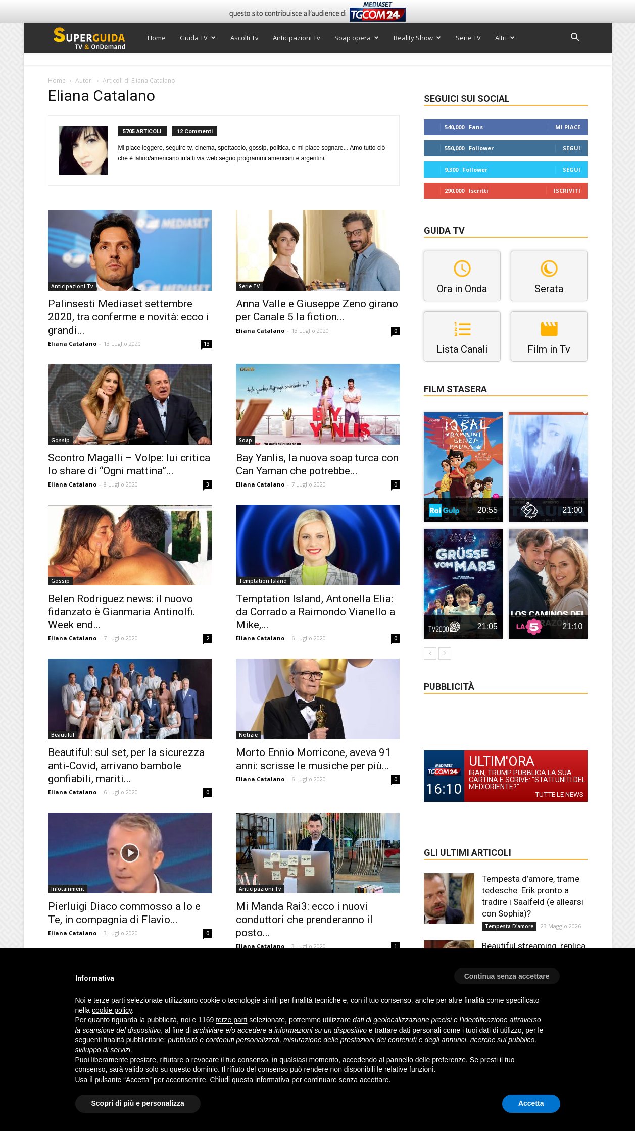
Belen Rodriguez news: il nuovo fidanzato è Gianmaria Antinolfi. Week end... (122, 612)
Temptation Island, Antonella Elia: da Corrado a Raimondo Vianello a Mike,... (315, 612)
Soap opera (356, 37)
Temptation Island (263, 580)
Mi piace (567, 127)
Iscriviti (567, 190)
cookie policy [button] (112, 1010)
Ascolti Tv (244, 37)
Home (157, 37)
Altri (505, 37)
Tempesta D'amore (509, 926)
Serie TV (468, 37)
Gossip (60, 440)
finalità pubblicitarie (134, 1040)
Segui (571, 148)
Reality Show (417, 37)
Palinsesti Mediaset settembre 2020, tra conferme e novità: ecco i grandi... (128, 317)
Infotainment (67, 888)
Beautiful (62, 734)
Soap (245, 440)
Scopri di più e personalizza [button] (137, 1103)
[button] (575, 38)
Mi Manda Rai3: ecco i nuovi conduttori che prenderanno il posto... (304, 919)
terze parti (231, 1020)
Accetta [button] (531, 1103)
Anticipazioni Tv (296, 37)
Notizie (248, 734)
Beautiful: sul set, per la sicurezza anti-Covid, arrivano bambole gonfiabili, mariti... (126, 765)
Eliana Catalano (72, 343)
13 (207, 343)
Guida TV (198, 37)
